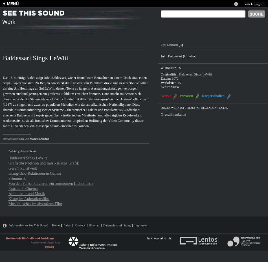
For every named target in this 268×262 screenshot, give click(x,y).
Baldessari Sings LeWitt (27, 158)
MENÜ (13, 3)
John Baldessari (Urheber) (178, 56)
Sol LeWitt (46, 88)
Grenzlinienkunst (173, 114)
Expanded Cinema (23, 188)
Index (67, 225)
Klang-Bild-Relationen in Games (34, 173)
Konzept (80, 225)
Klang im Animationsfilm (28, 198)
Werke (166, 96)
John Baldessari (55, 78)
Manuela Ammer (39, 138)
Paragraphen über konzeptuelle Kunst (121, 99)
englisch (260, 4)
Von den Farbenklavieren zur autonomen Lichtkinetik (50, 183)
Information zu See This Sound (28, 225)
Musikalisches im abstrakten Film (35, 204)
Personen (186, 96)
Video (175, 87)
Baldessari (127, 94)
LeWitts (57, 99)
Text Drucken (169, 44)
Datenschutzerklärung (117, 225)
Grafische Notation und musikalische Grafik (43, 163)
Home (56, 225)
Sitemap (94, 225)
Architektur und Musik (26, 193)
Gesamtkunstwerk (22, 168)
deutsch (248, 4)
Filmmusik (17, 178)
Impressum (141, 225)
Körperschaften (213, 96)
